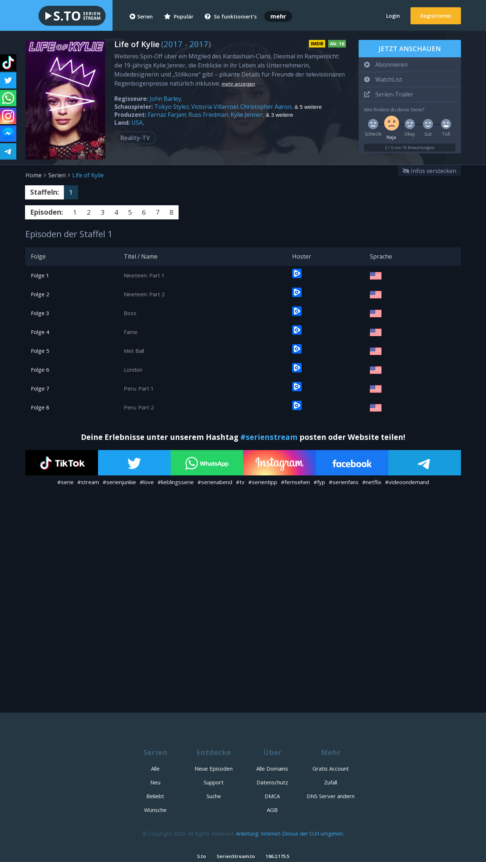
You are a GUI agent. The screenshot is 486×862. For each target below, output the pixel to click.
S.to (201, 856)
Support (214, 782)
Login (393, 15)
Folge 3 (40, 313)
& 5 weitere (308, 107)
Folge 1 (40, 275)
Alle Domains (272, 768)
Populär (178, 16)
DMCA (272, 796)
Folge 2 (40, 294)
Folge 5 (40, 350)
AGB (272, 809)
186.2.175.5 (277, 856)
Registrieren (435, 15)
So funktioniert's (231, 16)
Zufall (330, 782)
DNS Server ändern (331, 796)
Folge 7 (40, 388)
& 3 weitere (279, 115)
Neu (155, 782)
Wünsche (155, 809)
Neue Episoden (214, 768)
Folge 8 (40, 407)
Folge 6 (40, 369)
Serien (141, 16)
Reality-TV (135, 138)
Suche (214, 796)
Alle (155, 768)
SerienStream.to (236, 856)
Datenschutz (272, 782)
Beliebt (155, 796)
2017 (173, 43)
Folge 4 (40, 331)
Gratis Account (331, 768)
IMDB (317, 43)
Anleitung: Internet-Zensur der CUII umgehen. (290, 833)
